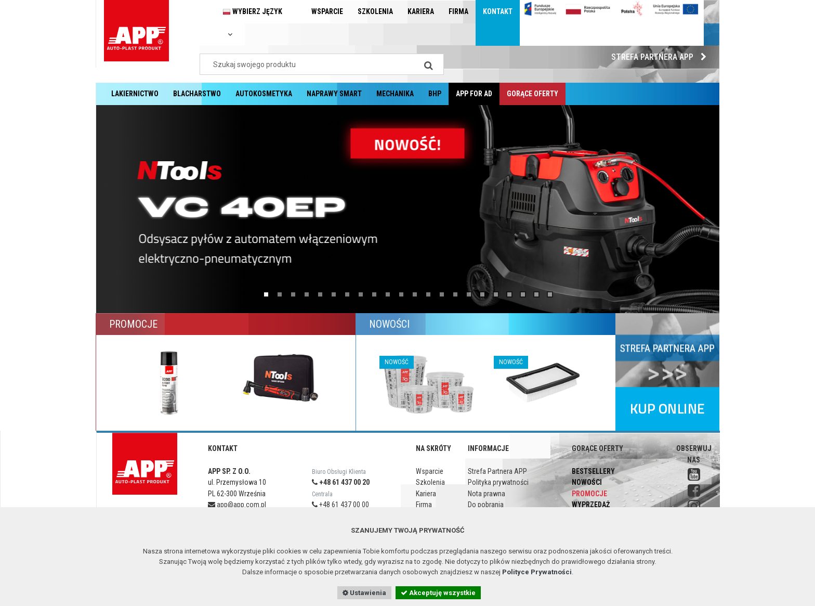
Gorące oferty (532, 93)
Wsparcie (327, 11)
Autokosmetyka (263, 93)
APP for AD (474, 93)
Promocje (589, 493)
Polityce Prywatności (537, 572)
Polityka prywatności (498, 482)
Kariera (420, 11)
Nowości (587, 482)
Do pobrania (486, 504)
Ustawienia (364, 593)
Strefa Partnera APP (661, 57)
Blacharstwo (197, 93)
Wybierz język (252, 22)
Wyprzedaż (591, 504)
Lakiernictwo (135, 93)
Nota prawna (486, 493)
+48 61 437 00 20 (341, 482)
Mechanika (395, 93)
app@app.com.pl (237, 504)
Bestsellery (593, 471)
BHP (434, 93)
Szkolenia (375, 11)
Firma (458, 11)
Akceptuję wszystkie (438, 593)
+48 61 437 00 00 (340, 504)
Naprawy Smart (334, 93)
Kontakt (497, 11)
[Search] (428, 64)
